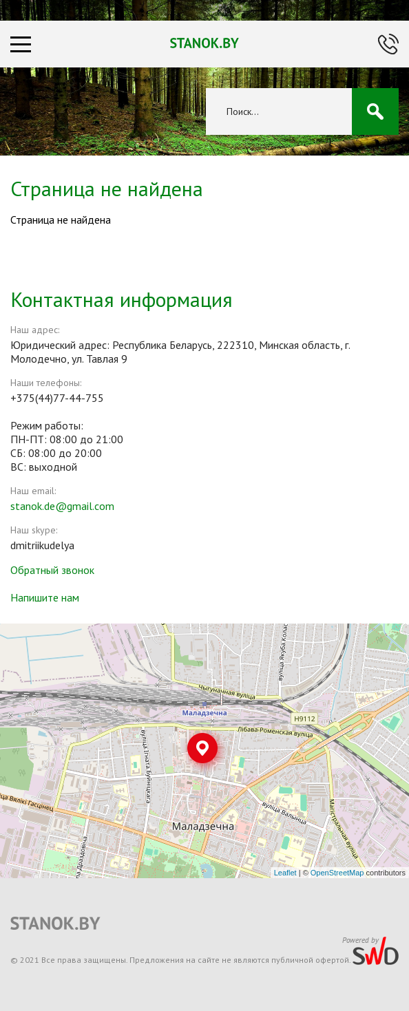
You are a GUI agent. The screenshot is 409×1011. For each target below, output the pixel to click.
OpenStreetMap (337, 873)
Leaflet (285, 873)
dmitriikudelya (42, 545)
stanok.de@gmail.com (62, 506)
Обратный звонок (52, 569)
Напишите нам (44, 597)
